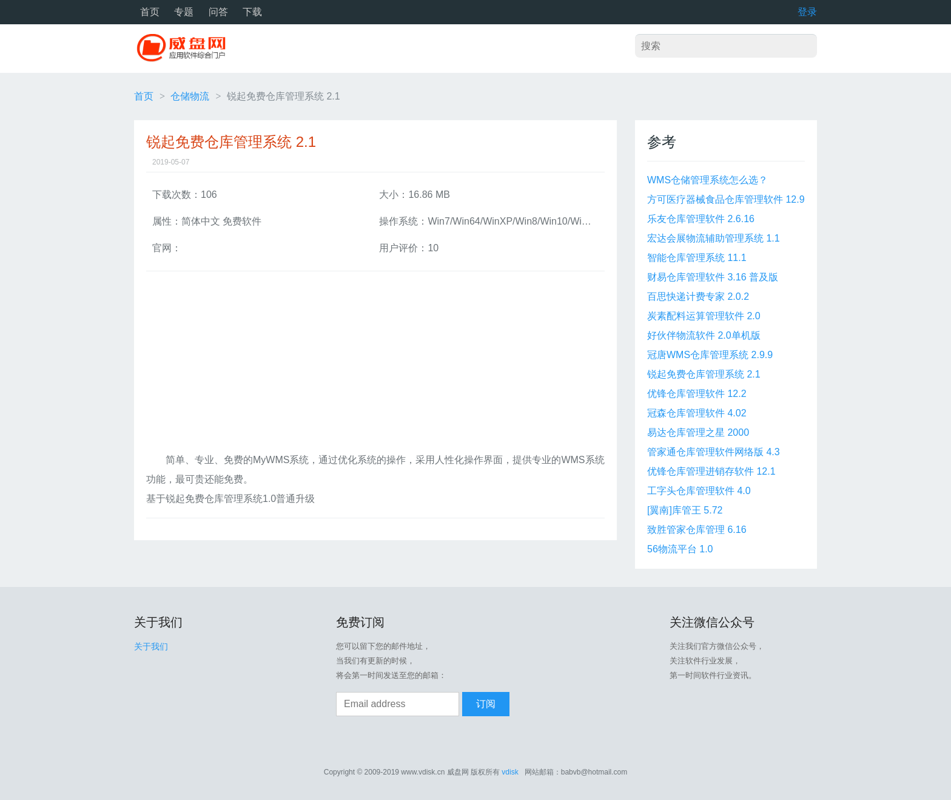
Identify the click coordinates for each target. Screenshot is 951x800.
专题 (183, 12)
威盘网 (185, 48)
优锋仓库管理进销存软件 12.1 (711, 471)
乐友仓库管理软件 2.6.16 (700, 219)
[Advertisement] (375, 365)
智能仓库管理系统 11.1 (697, 258)
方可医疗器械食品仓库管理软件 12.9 (726, 199)
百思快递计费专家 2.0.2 (698, 296)
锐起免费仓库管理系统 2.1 (704, 374)
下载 (252, 12)
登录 (807, 12)
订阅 (486, 704)
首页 (150, 12)
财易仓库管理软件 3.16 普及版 (712, 277)
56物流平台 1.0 (680, 549)
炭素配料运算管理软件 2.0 (704, 316)
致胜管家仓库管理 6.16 (697, 529)
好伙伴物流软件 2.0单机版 (704, 335)
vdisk (510, 772)
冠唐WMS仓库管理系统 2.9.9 (710, 355)
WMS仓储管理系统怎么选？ (707, 180)
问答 (218, 12)
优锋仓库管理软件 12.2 (697, 393)
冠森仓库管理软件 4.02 (697, 413)
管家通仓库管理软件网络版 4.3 (713, 452)
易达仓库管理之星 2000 (698, 432)
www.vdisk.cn (423, 772)
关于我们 (151, 646)
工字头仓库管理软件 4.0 (699, 491)
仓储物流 (189, 96)
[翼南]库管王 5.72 (684, 510)
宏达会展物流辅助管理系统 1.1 (713, 238)
